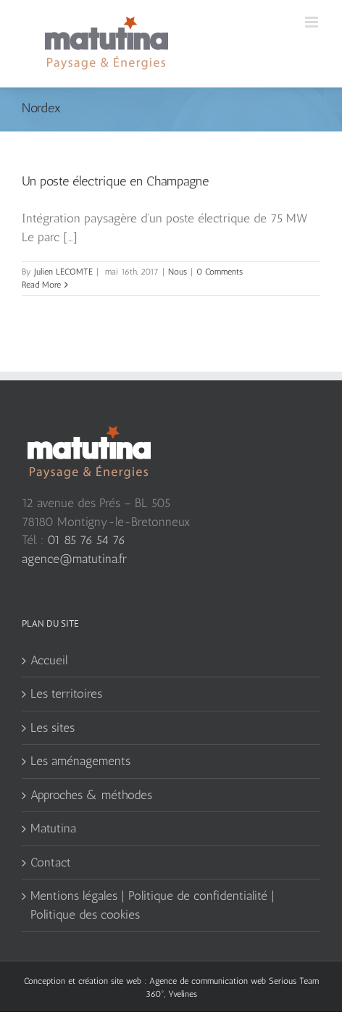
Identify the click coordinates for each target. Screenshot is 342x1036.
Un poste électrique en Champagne (115, 181)
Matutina (53, 828)
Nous (177, 272)
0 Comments (219, 272)
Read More (41, 285)
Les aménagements (80, 760)
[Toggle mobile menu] (312, 22)
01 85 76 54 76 (86, 539)
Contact (50, 862)
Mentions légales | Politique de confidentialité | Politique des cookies (152, 905)
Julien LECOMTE (63, 272)
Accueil (48, 660)
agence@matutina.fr (74, 558)
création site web (109, 981)
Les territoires (66, 693)
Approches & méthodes (91, 795)
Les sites (52, 727)
